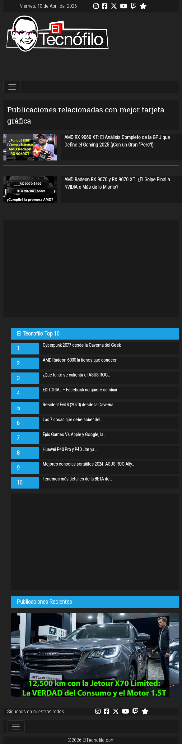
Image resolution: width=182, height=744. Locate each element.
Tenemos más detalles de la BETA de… (77, 479)
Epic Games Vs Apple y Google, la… (74, 434)
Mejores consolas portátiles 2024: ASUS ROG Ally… (88, 464)
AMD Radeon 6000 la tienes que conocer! (80, 360)
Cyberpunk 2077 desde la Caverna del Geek (82, 345)
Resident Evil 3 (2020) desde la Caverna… (79, 405)
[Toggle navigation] (12, 87)
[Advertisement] (91, 66)
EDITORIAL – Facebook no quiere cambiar (80, 390)
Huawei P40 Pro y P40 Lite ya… (70, 449)
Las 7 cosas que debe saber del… (73, 419)
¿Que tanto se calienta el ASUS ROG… (76, 375)
